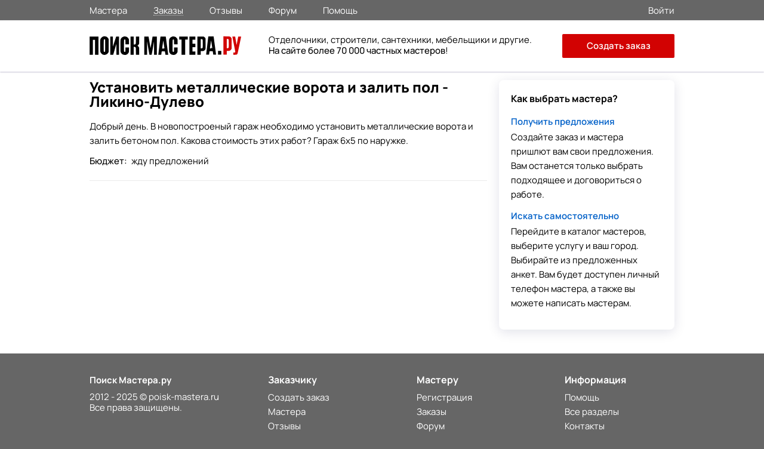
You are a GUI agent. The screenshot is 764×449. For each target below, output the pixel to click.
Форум (283, 9)
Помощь (340, 9)
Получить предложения (563, 121)
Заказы (168, 10)
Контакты (585, 426)
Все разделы (592, 411)
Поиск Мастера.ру (130, 380)
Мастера (108, 9)
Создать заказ (619, 45)
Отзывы (226, 9)
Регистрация (444, 397)
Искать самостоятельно (565, 216)
